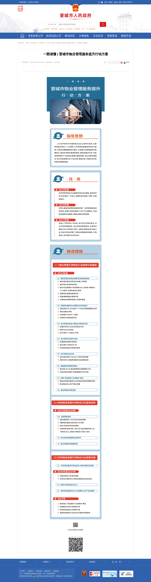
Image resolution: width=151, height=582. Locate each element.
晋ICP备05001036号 (26, 576)
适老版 (115, 2)
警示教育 (54, 29)
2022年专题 (51, 43)
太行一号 (84, 29)
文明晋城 (77, 29)
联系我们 (30, 571)
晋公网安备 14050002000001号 (45, 576)
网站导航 (39, 571)
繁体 (120, 2)
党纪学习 (62, 29)
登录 (105, 2)
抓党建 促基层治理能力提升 (65, 43)
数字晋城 (92, 29)
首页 (27, 43)
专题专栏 (42, 43)
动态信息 (34, 43)
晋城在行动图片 (82, 43)
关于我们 (22, 571)
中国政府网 (22, 2)
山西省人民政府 (33, 2)
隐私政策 (56, 571)
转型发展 (69, 29)
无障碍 (110, 2)
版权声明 (47, 571)
